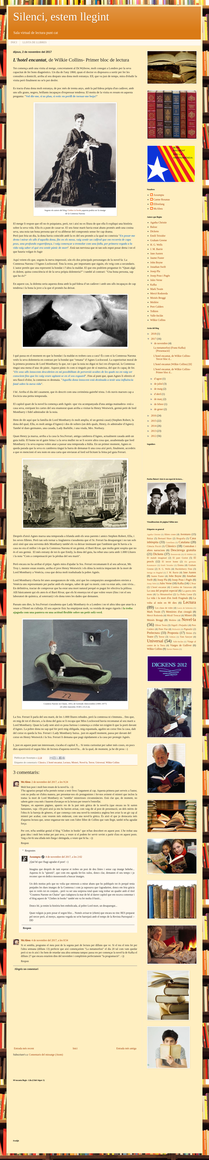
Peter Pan (163, 629)
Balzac (153, 227)
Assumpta (34, 856)
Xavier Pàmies (173, 649)
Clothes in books (74, 210)
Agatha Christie (158, 222)
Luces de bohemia (185, 608)
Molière (154, 302)
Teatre (150, 636)
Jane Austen (156, 253)
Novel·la (83, 762)
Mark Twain (156, 289)
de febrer (159, 404)
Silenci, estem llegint (61, 16)
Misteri (75, 762)
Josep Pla (155, 271)
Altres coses (170, 534)
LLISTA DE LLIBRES (35, 42)
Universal (100, 762)
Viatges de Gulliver (181, 645)
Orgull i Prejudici (179, 625)
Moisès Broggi (158, 297)
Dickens (154, 231)
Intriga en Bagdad (155, 573)
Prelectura (153, 632)
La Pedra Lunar (184, 594)
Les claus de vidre (164, 608)
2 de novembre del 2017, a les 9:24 (50, 782)
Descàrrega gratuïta (183, 550)
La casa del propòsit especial (162, 590)
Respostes (30, 850)
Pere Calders (156, 306)
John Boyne (156, 262)
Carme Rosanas (161, 199)
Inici (75, 1048)
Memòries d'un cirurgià (179, 611)
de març (158, 399)
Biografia (180, 538)
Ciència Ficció (154, 546)
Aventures (185, 534)
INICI (14, 42)
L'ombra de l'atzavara (181, 587)
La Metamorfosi (164, 594)
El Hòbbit (188, 554)
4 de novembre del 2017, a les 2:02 (63, 856)
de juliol (158, 383)
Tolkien (154, 311)
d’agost (158, 378)
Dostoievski (176, 554)
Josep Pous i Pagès (160, 275)
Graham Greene (158, 240)
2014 (154, 425)
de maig (158, 388)
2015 (154, 420)
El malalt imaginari (157, 558)
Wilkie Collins (113, 762)
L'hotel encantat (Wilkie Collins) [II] (172, 364)
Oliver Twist (161, 625)
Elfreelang (158, 204)
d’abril (158, 394)
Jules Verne (156, 280)
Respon (25, 843)
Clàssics (42, 762)
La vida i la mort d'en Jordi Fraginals (167, 598)
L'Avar (193, 583)
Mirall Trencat (173, 615)
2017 (154, 338)
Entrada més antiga (126, 1048)
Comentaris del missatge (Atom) (46, 1054)
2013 (154, 430)
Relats (189, 633)
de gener (159, 409)
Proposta (173, 632)
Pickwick (176, 629)
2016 (154, 415)
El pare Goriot (180, 558)
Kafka (153, 284)
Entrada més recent (24, 1048)
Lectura (66, 762)
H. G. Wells (156, 244)
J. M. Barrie (156, 249)
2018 (154, 333)
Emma (181, 565)
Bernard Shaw (165, 538)
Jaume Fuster (157, 257)
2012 (154, 436)
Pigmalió (188, 629)
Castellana (170, 542)
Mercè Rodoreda (159, 293)
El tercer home (170, 561)
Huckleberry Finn (183, 569)
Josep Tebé (151, 583)
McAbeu (26, 782)
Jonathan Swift (158, 266)
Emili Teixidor (157, 235)
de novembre (161, 343)
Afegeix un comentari (26, 969)
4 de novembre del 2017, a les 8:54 (50, 940)
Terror (91, 762)
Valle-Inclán (156, 315)
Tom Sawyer (186, 636)
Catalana (184, 542)
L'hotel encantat (54, 762)
